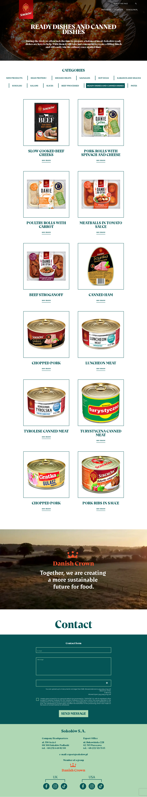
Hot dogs (103, 78)
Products (106, 10)
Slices (49, 85)
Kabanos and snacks (129, 78)
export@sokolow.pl (77, 754)
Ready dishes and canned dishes (105, 85)
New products (14, 78)
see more (46, 130)
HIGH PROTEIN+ (39, 78)
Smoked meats (63, 78)
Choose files (73, 683)
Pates (134, 85)
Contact (118, 10)
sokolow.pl (132, 10)
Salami (34, 85)
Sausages (84, 78)
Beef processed (70, 85)
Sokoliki (17, 85)
